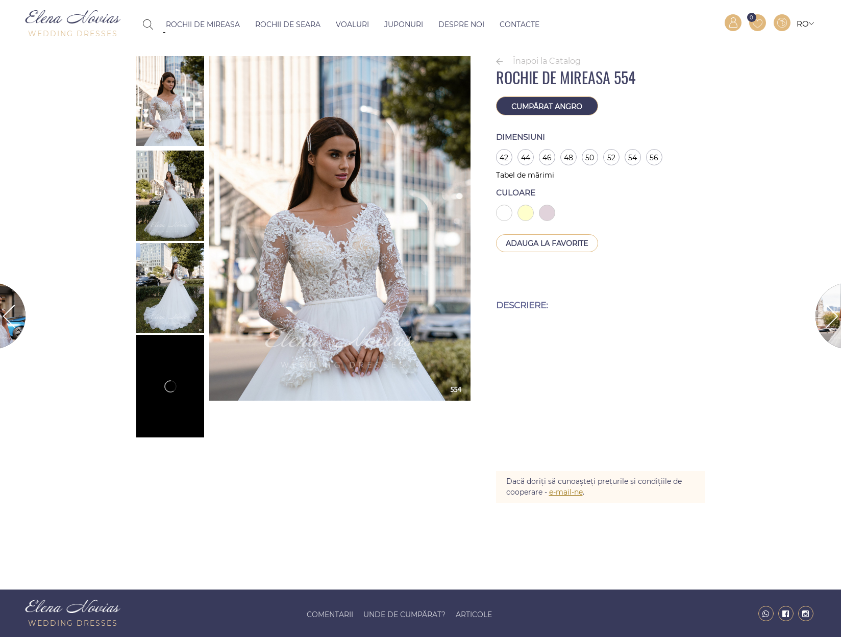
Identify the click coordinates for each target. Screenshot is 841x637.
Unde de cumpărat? (404, 614)
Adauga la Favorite (547, 243)
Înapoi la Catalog (547, 61)
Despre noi (461, 24)
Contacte (519, 24)
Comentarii (330, 614)
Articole (474, 614)
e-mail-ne (566, 492)
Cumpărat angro (546, 106)
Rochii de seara (287, 24)
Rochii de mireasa (203, 24)
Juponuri (403, 24)
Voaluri (352, 24)
